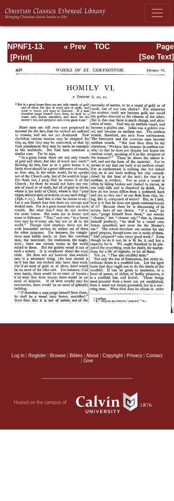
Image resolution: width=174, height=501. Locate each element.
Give (88, 360)
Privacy (134, 355)
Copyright (113, 355)
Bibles (76, 355)
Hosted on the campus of (87, 402)
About (92, 355)
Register (37, 355)
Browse (58, 355)
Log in (18, 355)
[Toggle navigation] (157, 13)
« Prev (75, 47)
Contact (154, 355)
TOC (102, 47)
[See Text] (156, 57)
